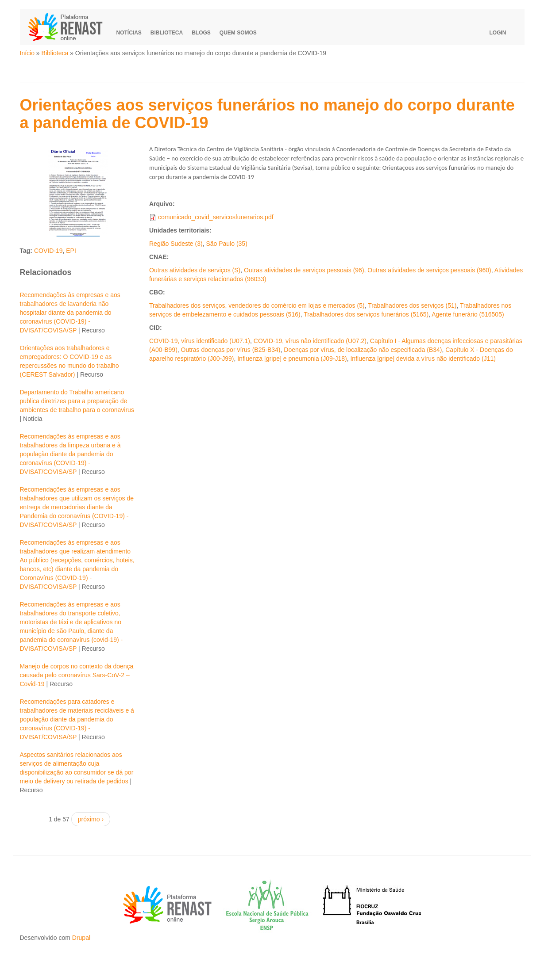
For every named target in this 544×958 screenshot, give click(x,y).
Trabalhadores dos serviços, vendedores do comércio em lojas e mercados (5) (257, 305)
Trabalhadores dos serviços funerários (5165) (366, 314)
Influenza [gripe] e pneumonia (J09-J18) (292, 358)
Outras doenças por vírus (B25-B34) (231, 349)
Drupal (81, 937)
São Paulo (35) (226, 243)
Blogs (201, 33)
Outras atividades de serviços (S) (194, 270)
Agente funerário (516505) (468, 314)
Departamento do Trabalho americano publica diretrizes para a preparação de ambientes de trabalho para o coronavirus (77, 401)
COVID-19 (48, 250)
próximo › (91, 819)
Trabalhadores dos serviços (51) (412, 305)
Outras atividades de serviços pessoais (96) (304, 270)
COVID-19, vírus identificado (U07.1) (199, 340)
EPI (71, 250)
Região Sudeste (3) (176, 243)
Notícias (129, 33)
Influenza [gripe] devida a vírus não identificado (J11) (422, 358)
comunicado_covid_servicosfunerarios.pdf (216, 217)
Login (498, 33)
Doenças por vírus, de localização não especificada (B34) (363, 349)
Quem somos (238, 33)
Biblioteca (166, 33)
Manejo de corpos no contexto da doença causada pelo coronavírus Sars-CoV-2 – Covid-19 (77, 675)
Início (27, 53)
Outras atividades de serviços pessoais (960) (429, 270)
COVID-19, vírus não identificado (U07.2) (310, 340)
